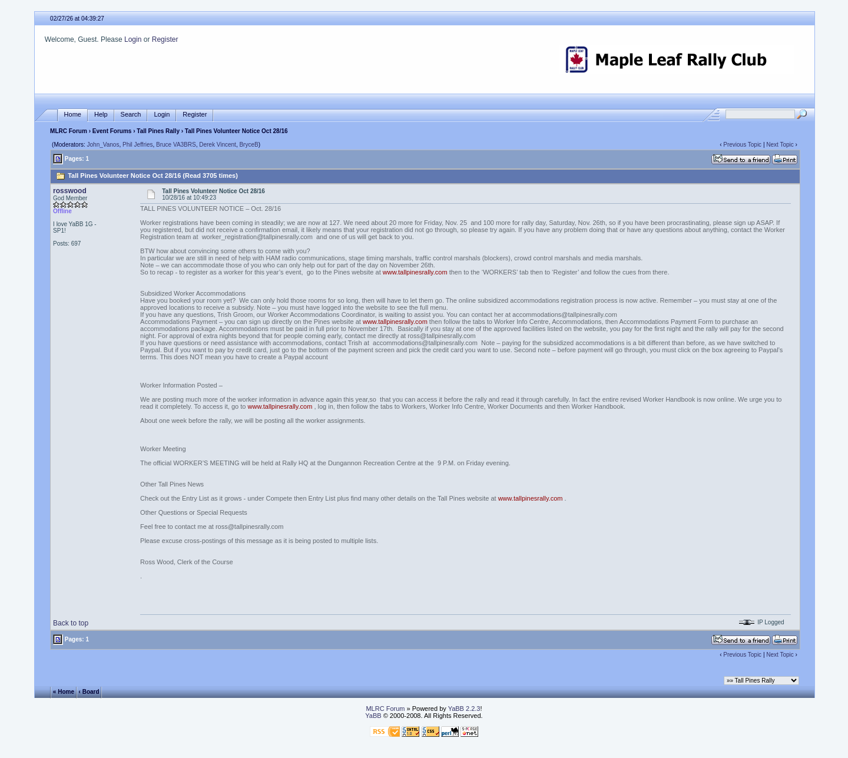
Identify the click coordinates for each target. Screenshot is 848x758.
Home (72, 114)
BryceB (248, 144)
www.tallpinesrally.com (415, 272)
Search (131, 114)
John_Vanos (103, 144)
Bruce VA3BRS (176, 144)
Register (165, 39)
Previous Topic (742, 144)
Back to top (70, 623)
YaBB (373, 715)
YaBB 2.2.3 (464, 708)
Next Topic (780, 144)
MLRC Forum (68, 131)
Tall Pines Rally (158, 131)
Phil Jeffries (137, 144)
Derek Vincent (217, 144)
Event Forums (112, 131)
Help (101, 114)
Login (132, 39)
